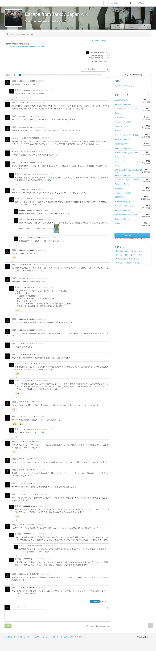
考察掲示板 (119, 188)
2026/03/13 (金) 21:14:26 (27, 525)
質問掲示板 (119, 197)
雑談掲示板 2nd (120, 144)
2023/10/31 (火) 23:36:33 (27, 151)
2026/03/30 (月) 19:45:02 (30, 559)
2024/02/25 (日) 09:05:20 (30, 174)
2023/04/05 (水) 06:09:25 (30, 90)
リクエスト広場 (66, 637)
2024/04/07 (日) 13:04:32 (41, 210)
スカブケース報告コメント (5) (127, 263)
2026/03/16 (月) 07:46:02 (27, 574)
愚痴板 (117, 223)
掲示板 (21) (121, 259)
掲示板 (127, 104)
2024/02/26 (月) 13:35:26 (30, 198)
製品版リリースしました (124, 86)
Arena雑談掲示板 (121, 100)
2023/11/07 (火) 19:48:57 (27, 162)
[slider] (19, 75)
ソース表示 (96, 61)
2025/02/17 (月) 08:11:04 (27, 441)
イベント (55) (121, 255)
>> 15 (51, 90)
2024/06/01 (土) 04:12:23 (27, 264)
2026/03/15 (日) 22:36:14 (30, 534)
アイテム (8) (134, 259)
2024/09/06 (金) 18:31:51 (30, 363)
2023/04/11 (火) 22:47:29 (27, 102)
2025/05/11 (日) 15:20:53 (27, 470)
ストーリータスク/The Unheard (127, 180)
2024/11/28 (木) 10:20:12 (27, 416)
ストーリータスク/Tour (123, 206)
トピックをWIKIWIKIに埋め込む (132, 75)
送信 (8, 626)
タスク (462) (137, 251)
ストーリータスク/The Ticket (126, 135)
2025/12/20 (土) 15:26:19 (27, 494)
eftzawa (96, 41)
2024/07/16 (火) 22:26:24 (27, 330)
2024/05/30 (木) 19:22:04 (27, 250)
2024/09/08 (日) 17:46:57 (27, 402)
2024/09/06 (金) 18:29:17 (27, 354)
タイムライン (104, 602)
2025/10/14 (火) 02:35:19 (30, 429)
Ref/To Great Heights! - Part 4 (126, 153)
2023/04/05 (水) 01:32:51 (27, 81)
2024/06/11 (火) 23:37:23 (35, 237)
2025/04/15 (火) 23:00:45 (27, 459)
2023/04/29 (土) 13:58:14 (27, 116)
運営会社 (78, 637)
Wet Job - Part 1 (121, 161)
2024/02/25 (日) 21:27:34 (27, 189)
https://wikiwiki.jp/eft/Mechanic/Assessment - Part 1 (25, 46)
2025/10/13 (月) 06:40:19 (27, 483)
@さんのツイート (132, 235)
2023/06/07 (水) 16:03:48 (27, 127)
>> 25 (61, 210)
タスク (106, 41)
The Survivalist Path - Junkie (125, 109)
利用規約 (8, 637)
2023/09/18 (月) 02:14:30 (32, 138)
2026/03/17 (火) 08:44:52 (27, 587)
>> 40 (50, 429)
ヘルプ (36, 637)
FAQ (42, 637)
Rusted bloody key (121, 126)
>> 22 (51, 174)
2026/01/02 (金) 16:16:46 (30, 506)
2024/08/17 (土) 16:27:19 (27, 343)
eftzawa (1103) (122, 251)
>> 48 (50, 533)
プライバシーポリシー (23, 637)
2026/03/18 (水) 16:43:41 (35, 545)
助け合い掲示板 (52, 637)
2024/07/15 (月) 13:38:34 (27, 319)
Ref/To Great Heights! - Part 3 (126, 215)
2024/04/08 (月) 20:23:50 (35, 219)
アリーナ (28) (136, 255)
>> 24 (51, 198)
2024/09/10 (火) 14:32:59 (30, 380)
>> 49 (55, 545)
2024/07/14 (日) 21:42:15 (27, 278)
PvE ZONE (118, 117)
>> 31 (51, 287)
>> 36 (50, 363)
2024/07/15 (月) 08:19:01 (30, 287)
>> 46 (51, 506)
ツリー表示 (95, 602)
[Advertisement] (132, 55)
